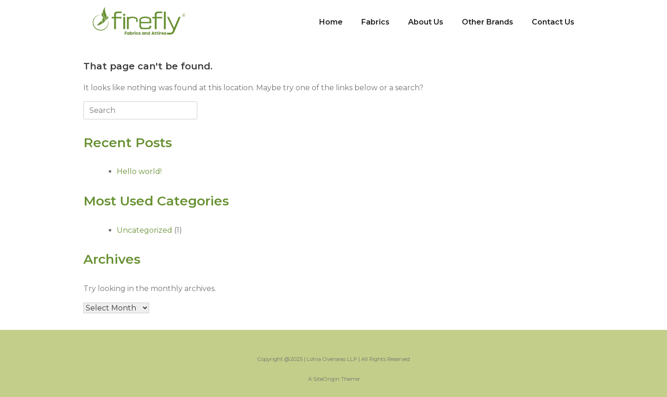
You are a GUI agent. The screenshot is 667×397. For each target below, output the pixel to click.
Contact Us (553, 22)
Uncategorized (144, 230)
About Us (425, 22)
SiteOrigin (326, 379)
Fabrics (375, 22)
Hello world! (139, 171)
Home (331, 22)
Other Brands (487, 22)
